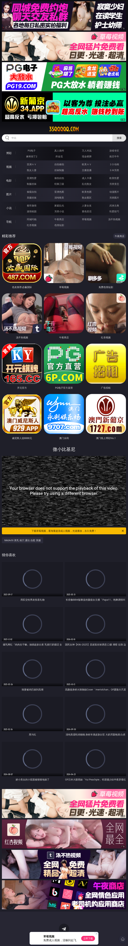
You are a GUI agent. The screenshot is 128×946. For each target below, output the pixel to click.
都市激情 (31, 205)
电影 (9, 180)
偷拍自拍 (59, 178)
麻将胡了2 (31, 156)
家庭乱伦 (59, 205)
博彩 (9, 153)
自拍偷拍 (59, 164)
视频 (9, 167)
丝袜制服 (59, 170)
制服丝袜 (31, 183)
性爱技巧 (114, 211)
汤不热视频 (114, 219)
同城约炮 (31, 219)
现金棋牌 (87, 156)
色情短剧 (59, 225)
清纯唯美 (59, 197)
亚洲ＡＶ (31, 164)
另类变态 (114, 183)
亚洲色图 (59, 191)
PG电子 (32, 150)
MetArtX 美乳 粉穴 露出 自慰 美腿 (22, 540)
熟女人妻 (31, 170)
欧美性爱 (114, 178)
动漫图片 (114, 191)
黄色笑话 (87, 211)
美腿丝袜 (31, 197)
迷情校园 (31, 211)
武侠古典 (114, 205)
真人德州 (59, 150)
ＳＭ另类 (114, 170)
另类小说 (59, 211)
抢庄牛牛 (114, 156)
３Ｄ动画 (114, 164)
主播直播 (87, 170)
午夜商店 (59, 219)
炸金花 (59, 156)
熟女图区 (87, 197)
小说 (9, 208)
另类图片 (114, 197)
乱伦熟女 (87, 183)
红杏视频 (31, 225)
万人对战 (87, 150)
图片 (9, 194)
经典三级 (59, 183)
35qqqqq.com (64, 129)
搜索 (119, 137)
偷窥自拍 (31, 191)
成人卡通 (87, 178)
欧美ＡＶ (87, 164)
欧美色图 (87, 191)
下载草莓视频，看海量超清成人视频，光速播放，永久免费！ (77, 531)
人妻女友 (87, 205)
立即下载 (88, 938)
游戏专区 (114, 150)
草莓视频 (87, 219)
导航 (9, 222)
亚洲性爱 (31, 178)
